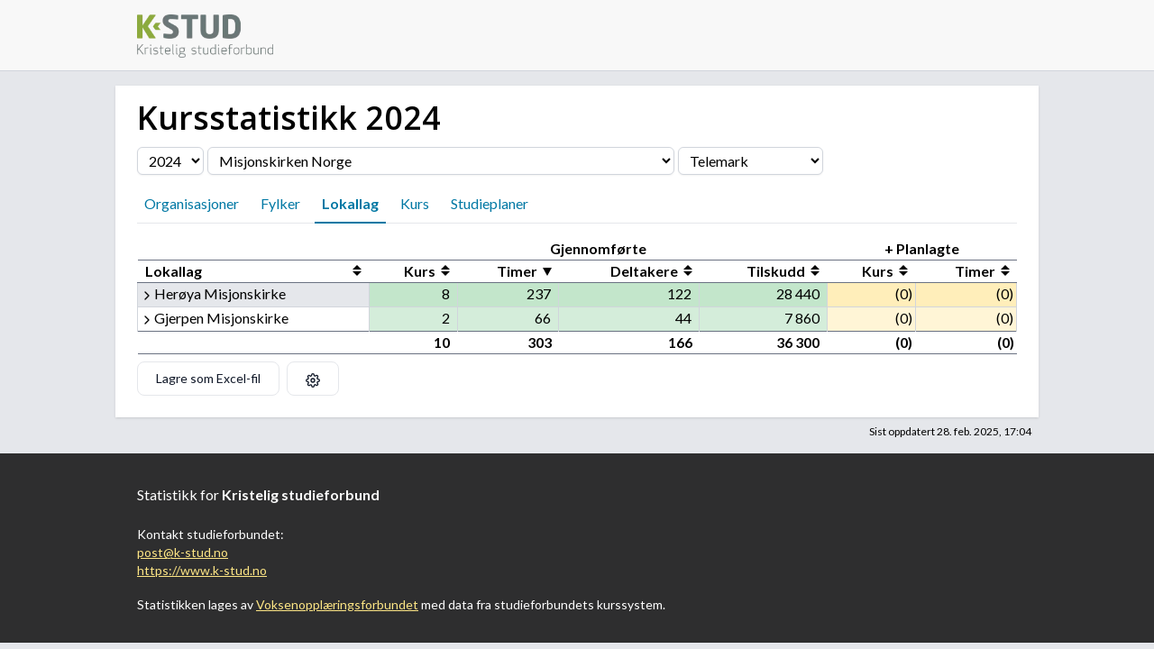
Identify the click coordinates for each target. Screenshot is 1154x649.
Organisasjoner (191, 203)
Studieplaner (489, 203)
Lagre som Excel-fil (208, 378)
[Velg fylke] (750, 161)
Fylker (280, 203)
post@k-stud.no (182, 552)
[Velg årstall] (170, 161)
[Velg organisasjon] (440, 161)
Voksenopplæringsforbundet (337, 604)
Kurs (414, 203)
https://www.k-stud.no (202, 570)
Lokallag (350, 203)
